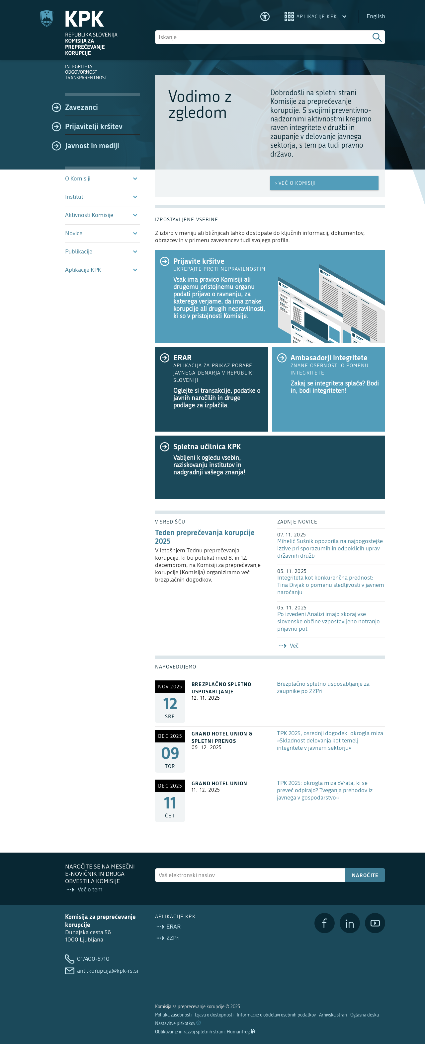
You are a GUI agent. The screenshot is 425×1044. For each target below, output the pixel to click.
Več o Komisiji (295, 183)
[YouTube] (375, 923)
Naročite (365, 875)
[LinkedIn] (350, 923)
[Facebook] (324, 923)
